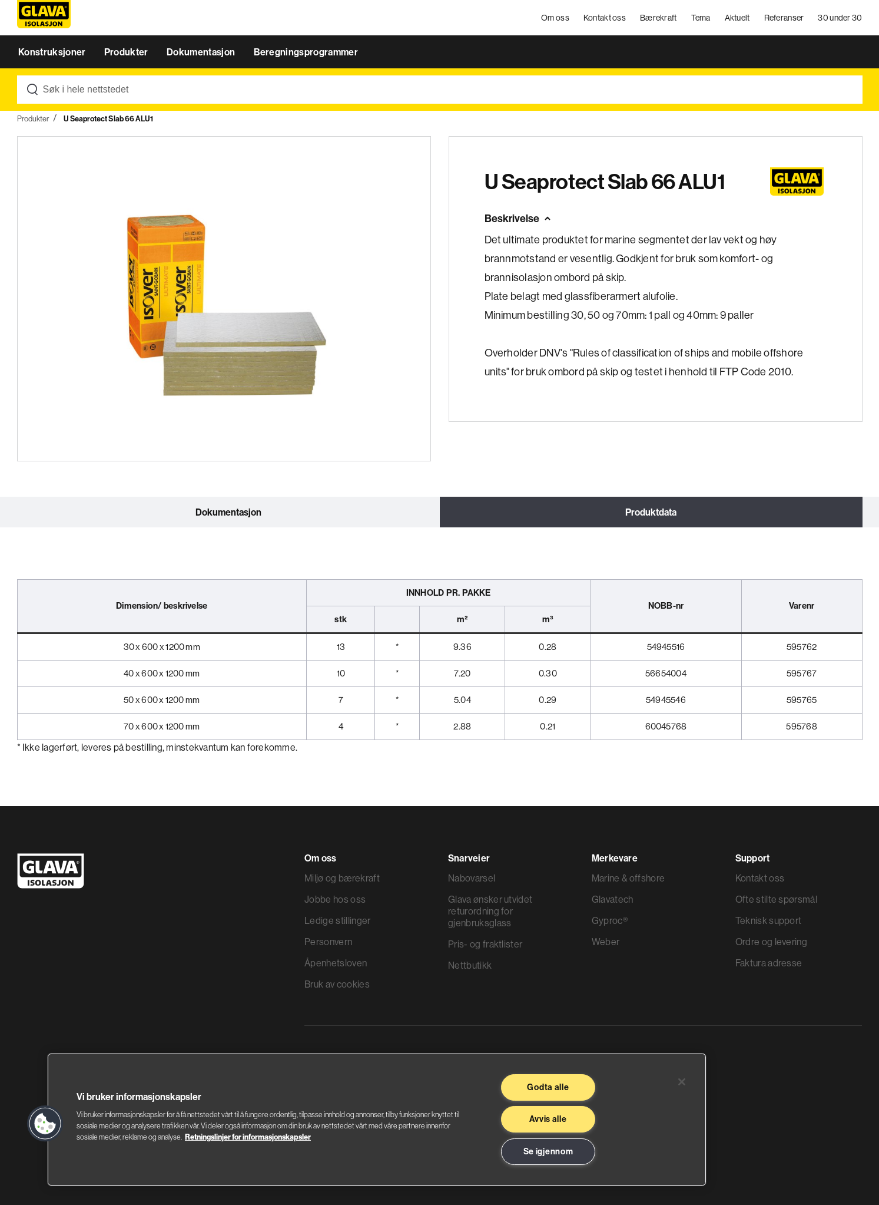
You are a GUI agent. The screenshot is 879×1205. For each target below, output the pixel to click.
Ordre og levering (771, 942)
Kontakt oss (604, 17)
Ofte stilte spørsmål (776, 899)
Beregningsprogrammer (306, 52)
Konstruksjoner (53, 52)
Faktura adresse (768, 963)
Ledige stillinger (337, 920)
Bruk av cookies (337, 984)
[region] (376, 1119)
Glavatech (612, 899)
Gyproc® (610, 920)
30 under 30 (840, 17)
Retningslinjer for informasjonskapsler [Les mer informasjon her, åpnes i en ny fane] (248, 1136)
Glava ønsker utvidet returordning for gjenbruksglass (490, 911)
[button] (45, 1124)
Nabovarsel (471, 878)
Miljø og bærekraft (342, 878)
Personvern (328, 942)
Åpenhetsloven (335, 963)
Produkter (127, 52)
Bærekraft (658, 17)
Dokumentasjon (202, 52)
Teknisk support (768, 920)
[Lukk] (682, 1082)
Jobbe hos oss (335, 899)
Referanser (784, 17)
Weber (606, 942)
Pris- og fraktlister (485, 944)
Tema (701, 17)
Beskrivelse (512, 218)
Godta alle (548, 1087)
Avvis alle (547, 1119)
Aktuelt (737, 17)
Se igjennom (548, 1151)
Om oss (555, 17)
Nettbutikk (470, 965)
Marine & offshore (628, 878)
